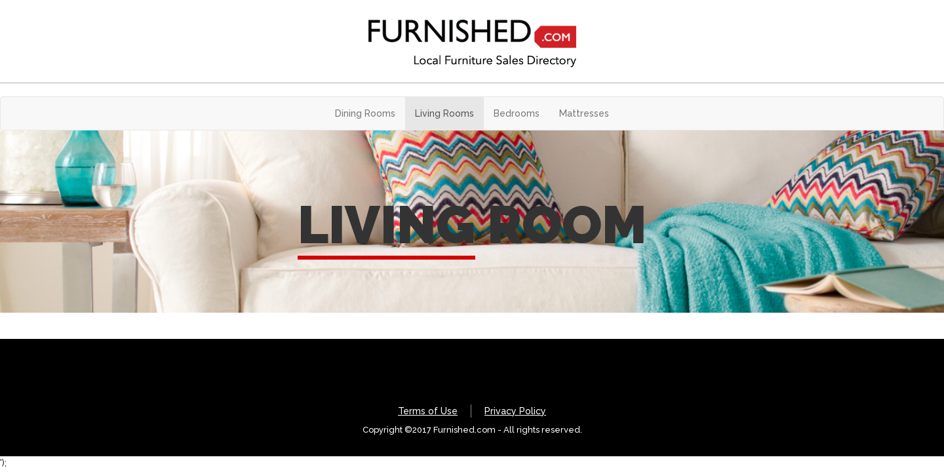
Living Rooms (444, 113)
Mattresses (584, 113)
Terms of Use (428, 411)
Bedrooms (517, 113)
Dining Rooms (365, 113)
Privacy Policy (515, 411)
